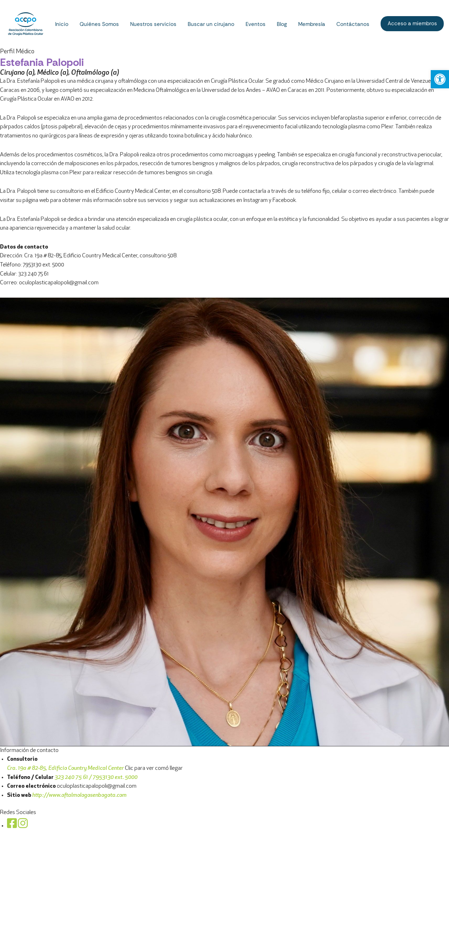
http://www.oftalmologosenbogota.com (80, 795)
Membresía (311, 24)
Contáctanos (352, 24)
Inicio (61, 24)
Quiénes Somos (99, 24)
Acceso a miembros (412, 23)
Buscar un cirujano (211, 24)
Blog (282, 24)
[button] (440, 79)
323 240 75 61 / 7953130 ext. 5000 (96, 777)
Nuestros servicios (153, 24)
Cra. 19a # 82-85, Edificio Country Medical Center (65, 768)
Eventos (256, 24)
